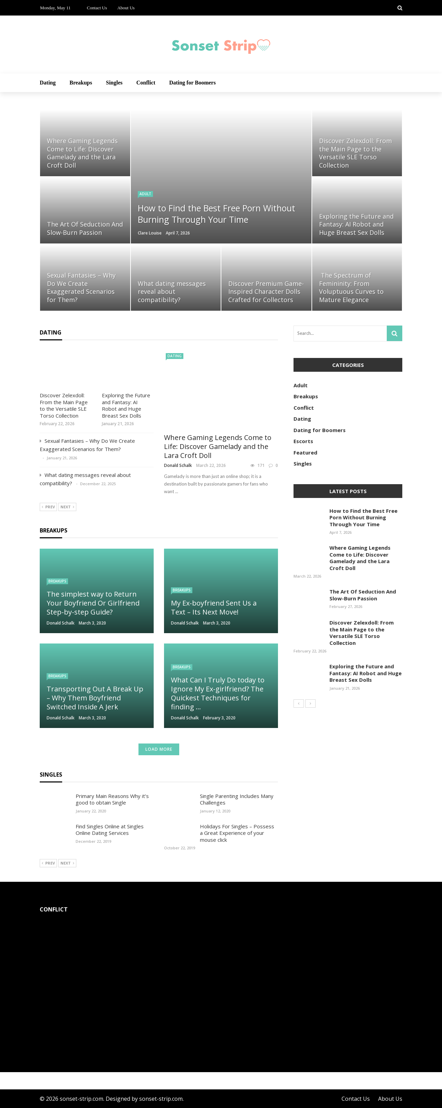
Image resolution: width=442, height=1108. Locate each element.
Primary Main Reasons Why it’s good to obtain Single (112, 799)
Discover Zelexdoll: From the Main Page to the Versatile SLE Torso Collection (64, 405)
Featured (305, 452)
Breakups (80, 83)
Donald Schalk (178, 465)
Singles (114, 83)
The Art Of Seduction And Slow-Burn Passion (362, 595)
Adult (145, 193)
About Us (126, 7)
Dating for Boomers (192, 83)
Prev (48, 507)
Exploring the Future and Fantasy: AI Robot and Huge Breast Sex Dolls (126, 405)
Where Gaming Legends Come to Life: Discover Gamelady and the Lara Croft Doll (217, 446)
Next (67, 507)
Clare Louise (150, 233)
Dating (48, 83)
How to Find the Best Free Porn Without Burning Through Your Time (363, 517)
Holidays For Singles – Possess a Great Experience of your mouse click (237, 833)
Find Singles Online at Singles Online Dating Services (110, 830)
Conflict (145, 83)
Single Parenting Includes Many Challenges (236, 799)
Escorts (303, 441)
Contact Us (97, 7)
